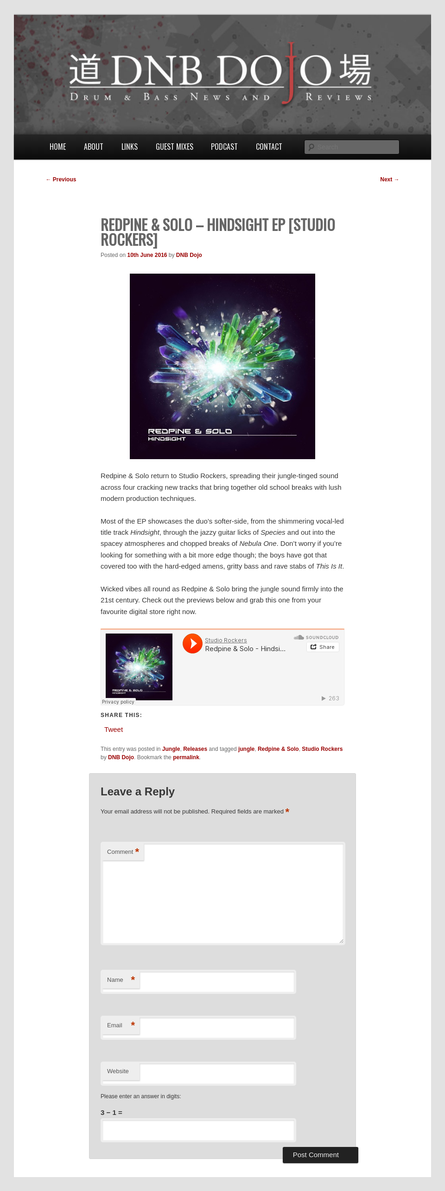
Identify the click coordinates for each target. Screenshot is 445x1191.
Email (121, 1025)
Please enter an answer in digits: (141, 1096)
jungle (246, 749)
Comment (123, 852)
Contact (269, 146)
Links (129, 146)
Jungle (171, 749)
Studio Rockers (322, 749)
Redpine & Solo (278, 749)
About (93, 146)
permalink (186, 757)
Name (121, 980)
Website (118, 1071)
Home (58, 146)
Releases (195, 749)
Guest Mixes (174, 146)
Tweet (113, 728)
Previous (60, 179)
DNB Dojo (189, 255)
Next (389, 179)
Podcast (224, 146)
